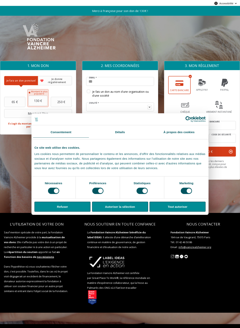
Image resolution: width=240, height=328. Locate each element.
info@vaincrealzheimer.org (195, 247)
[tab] (21, 80)
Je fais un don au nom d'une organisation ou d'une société (120, 93)
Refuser (62, 206)
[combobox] (120, 107)
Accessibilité (226, 3)
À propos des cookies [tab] (179, 132)
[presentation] (21, 80)
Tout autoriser (177, 206)
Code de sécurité (221, 134)
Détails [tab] (120, 132)
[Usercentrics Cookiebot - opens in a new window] (188, 119)
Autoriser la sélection (120, 206)
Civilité (94, 103)
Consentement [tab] (61, 132)
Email (93, 77)
